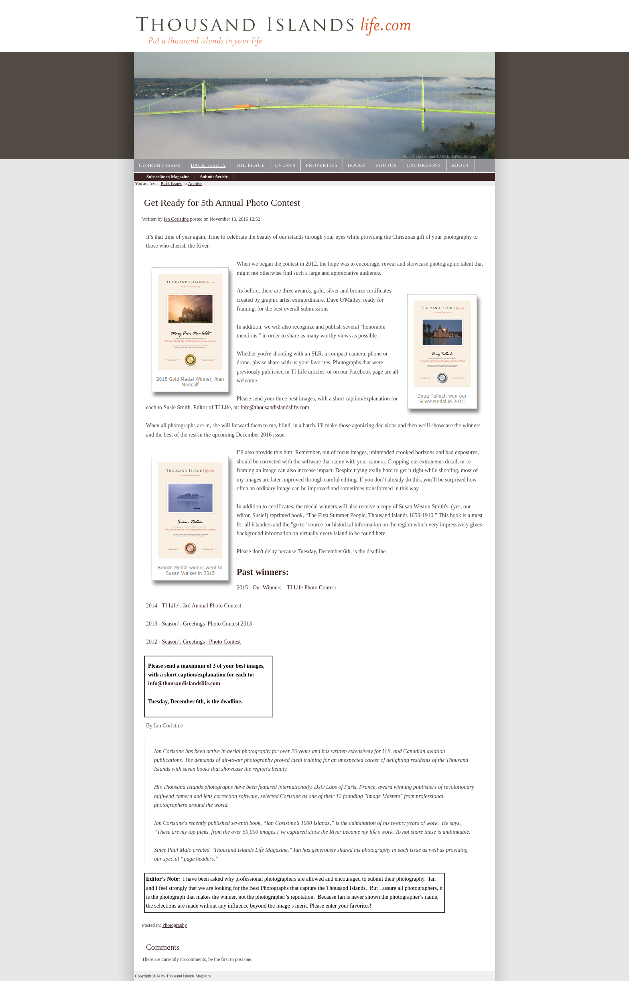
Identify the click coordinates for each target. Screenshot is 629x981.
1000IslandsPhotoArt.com (456, 156)
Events (285, 165)
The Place (250, 165)
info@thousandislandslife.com (275, 407)
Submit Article (214, 176)
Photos (386, 165)
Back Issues (208, 165)
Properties (322, 165)
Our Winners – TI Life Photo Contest (294, 588)
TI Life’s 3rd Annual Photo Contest (201, 606)
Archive (153, 183)
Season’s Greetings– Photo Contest (201, 642)
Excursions (424, 165)
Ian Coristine (176, 219)
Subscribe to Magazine (167, 176)
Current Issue (160, 165)
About (460, 165)
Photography (174, 925)
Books (357, 165)
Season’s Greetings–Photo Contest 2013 (207, 624)
